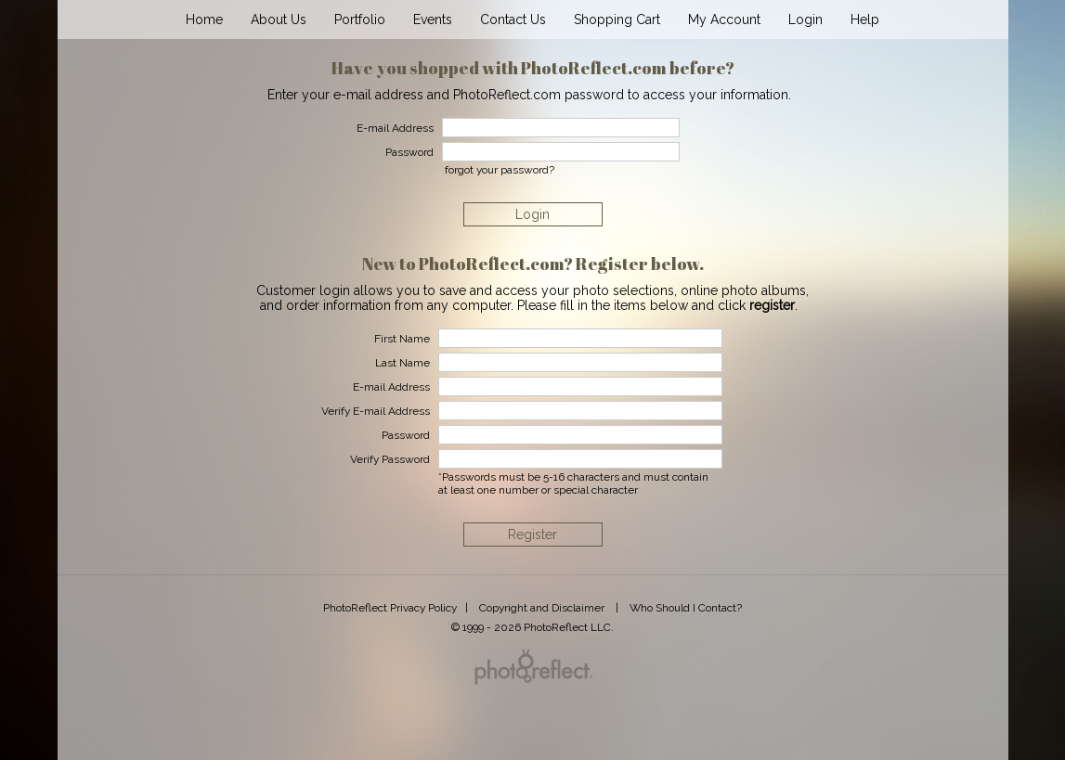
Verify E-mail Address (375, 411)
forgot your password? (499, 169)
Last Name (402, 362)
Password (406, 435)
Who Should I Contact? (686, 607)
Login (805, 19)
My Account (724, 19)
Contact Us (513, 19)
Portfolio (359, 19)
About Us (278, 19)
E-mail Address (391, 386)
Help (865, 19)
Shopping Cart (617, 19)
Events (432, 19)
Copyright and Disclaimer (543, 607)
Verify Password (390, 459)
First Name (402, 338)
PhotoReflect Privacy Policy (390, 607)
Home (204, 19)
